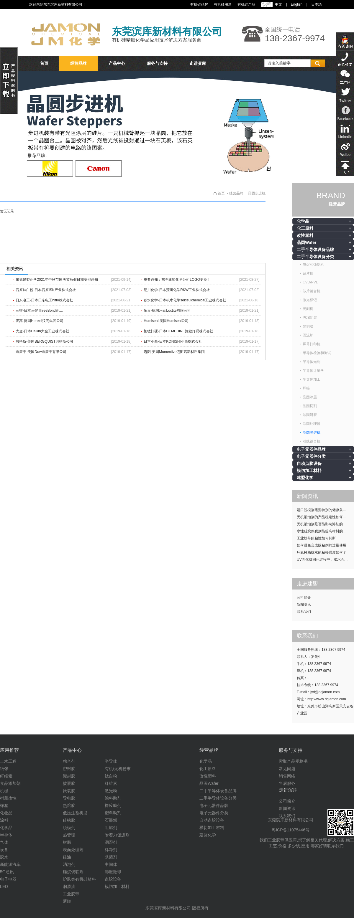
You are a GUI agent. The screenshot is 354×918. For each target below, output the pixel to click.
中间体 (111, 864)
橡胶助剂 (113, 805)
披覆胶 (69, 783)
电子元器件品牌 (311, 449)
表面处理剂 (73, 849)
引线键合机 (311, 441)
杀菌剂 (111, 857)
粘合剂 (69, 761)
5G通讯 (7, 871)
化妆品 (6, 812)
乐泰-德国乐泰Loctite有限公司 (167, 310)
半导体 (6, 835)
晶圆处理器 (311, 424)
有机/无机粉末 (118, 768)
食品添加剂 (10, 783)
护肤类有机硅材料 (79, 879)
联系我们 (304, 612)
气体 (4, 842)
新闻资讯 (304, 604)
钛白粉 (111, 776)
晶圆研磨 (310, 415)
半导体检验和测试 (317, 353)
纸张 (4, 768)
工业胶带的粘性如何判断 (316, 538)
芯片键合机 (311, 291)
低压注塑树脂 (75, 812)
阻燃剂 (111, 827)
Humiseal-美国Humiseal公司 (166, 321)
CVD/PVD (310, 282)
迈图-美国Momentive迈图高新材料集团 (174, 352)
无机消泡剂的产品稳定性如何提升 (323, 517)
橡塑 (4, 805)
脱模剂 (69, 827)
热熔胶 (69, 805)
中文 (278, 4)
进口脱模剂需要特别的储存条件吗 (323, 510)
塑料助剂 (113, 812)
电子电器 (8, 879)
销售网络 (287, 776)
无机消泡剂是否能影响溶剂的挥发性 (325, 524)
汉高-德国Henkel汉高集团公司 (39, 321)
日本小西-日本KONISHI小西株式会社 (173, 341)
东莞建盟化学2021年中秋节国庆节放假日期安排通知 (57, 280)
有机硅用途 (223, 4)
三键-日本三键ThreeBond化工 (39, 310)
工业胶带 (71, 893)
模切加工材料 (309, 470)
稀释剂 (111, 849)
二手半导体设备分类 (315, 256)
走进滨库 (197, 63)
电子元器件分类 (311, 456)
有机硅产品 (246, 4)
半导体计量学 (313, 371)
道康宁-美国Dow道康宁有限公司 (41, 352)
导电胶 (69, 798)
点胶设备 (113, 879)
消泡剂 (69, 864)
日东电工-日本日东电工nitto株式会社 (44, 300)
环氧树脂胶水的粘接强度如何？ (321, 552)
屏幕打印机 (311, 344)
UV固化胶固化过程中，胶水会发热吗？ (325, 559)
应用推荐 (9, 750)
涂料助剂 (113, 798)
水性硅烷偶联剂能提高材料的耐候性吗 (325, 531)
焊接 (306, 388)
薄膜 (67, 901)
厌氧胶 (69, 790)
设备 (4, 849)
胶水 (4, 857)
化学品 (303, 221)
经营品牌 (78, 63)
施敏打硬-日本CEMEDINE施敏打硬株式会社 (178, 331)
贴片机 (308, 273)
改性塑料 (305, 235)
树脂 (67, 842)
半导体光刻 (311, 362)
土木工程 (8, 761)
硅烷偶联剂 (73, 871)
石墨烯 (111, 820)
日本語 (316, 4)
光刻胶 (308, 326)
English (296, 4)
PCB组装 (310, 318)
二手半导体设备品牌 (315, 249)
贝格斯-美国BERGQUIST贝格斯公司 (44, 341)
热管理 (69, 835)
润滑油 (69, 886)
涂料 (4, 820)
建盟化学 (305, 477)
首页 (44, 63)
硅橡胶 (69, 820)
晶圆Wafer (306, 242)
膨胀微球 (113, 871)
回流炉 (308, 335)
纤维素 (6, 776)
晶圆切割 (310, 406)
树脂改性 (8, 798)
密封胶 (69, 768)
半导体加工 (311, 379)
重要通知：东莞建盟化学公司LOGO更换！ (177, 280)
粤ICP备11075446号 (290, 830)
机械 (4, 790)
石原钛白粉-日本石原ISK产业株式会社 (46, 290)
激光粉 (111, 790)
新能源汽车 (10, 864)
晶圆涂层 (310, 397)
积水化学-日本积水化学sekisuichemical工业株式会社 (185, 300)
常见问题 (287, 768)
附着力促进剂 (117, 835)
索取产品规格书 (293, 761)
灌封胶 (69, 776)
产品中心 (117, 63)
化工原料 (305, 228)
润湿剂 (111, 842)
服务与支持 (157, 63)
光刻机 (308, 309)
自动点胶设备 (309, 463)
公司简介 (304, 597)
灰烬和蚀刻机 (313, 264)
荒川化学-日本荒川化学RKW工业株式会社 (177, 290)
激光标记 (310, 300)
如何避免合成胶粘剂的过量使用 (321, 545)
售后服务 (287, 783)
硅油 (67, 857)
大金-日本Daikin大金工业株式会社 (42, 331)
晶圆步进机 (311, 432)
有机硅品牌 (199, 4)
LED (4, 886)
